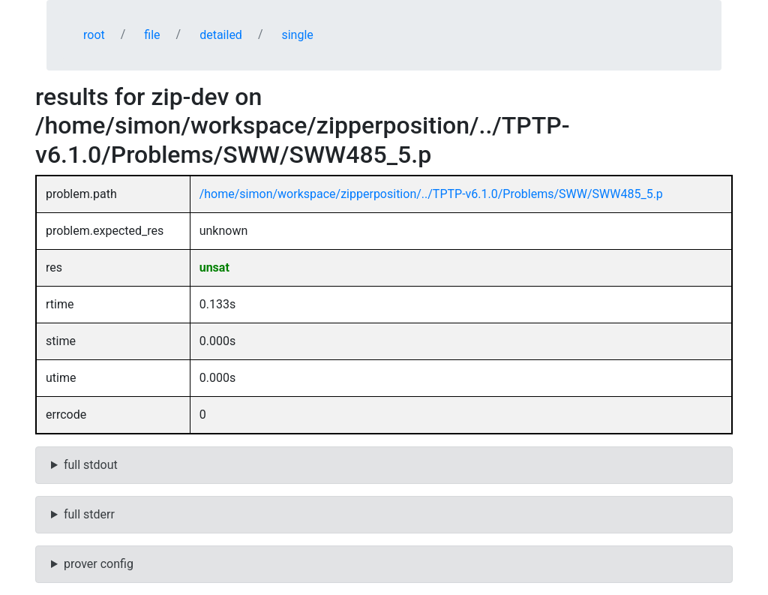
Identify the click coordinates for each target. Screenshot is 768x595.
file (152, 35)
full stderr (89, 514)
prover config (99, 564)
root (94, 35)
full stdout (91, 465)
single (297, 35)
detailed (221, 35)
